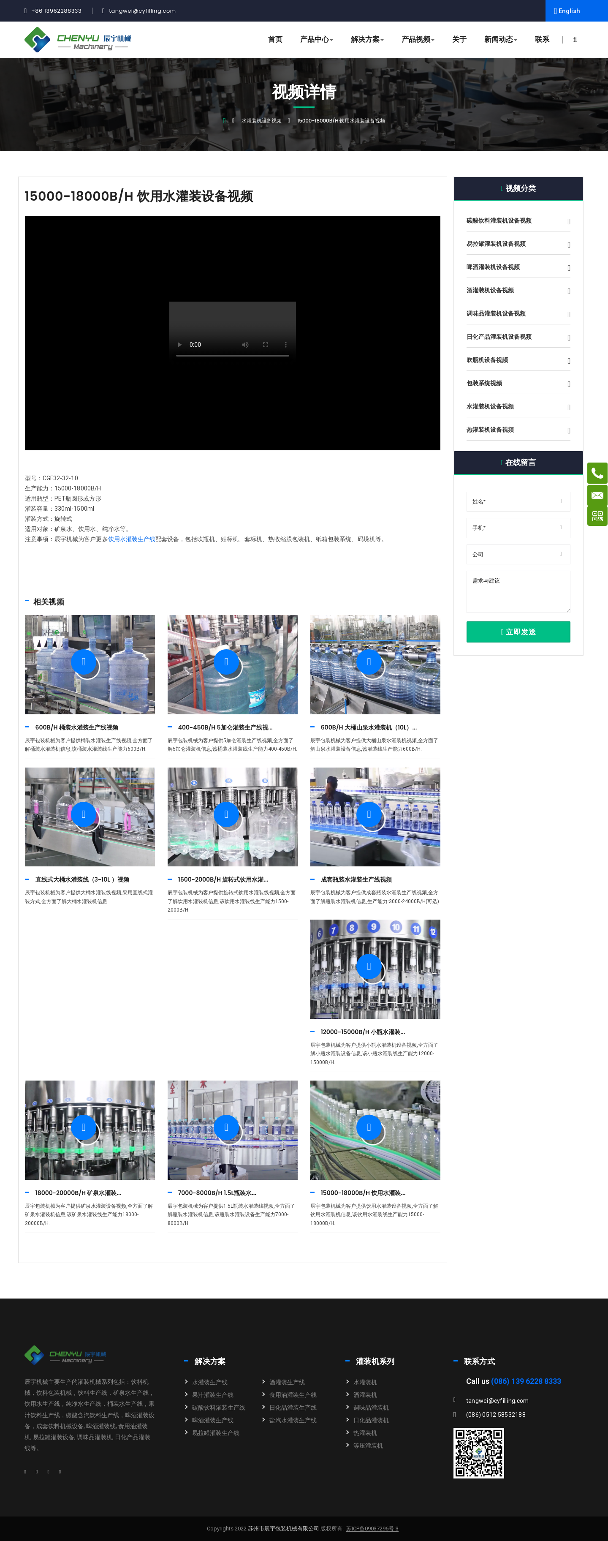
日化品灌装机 (371, 1420)
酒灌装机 (365, 1394)
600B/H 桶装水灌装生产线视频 (76, 727)
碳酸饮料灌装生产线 (218, 1407)
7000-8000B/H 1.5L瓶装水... (217, 1193)
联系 (542, 39)
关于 (459, 39)
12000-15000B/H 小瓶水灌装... (363, 1032)
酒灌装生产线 (287, 1382)
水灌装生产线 (210, 1382)
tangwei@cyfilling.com (142, 11)
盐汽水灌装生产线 (293, 1420)
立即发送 (518, 632)
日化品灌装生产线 (293, 1407)
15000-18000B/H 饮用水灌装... (363, 1193)
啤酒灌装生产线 (212, 1420)
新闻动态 (500, 39)
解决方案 (367, 39)
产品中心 (316, 39)
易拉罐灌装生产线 (215, 1432)
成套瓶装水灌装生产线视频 (356, 879)
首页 (275, 39)
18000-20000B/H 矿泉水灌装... (78, 1193)
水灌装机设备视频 (262, 120)
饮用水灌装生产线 (132, 539)
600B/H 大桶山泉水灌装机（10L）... (369, 727)
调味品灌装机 (371, 1407)
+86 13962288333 (56, 11)
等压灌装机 (368, 1445)
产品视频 (418, 39)
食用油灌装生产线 (293, 1394)
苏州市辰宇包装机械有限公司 (283, 1528)
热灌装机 (365, 1432)
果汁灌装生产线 (212, 1394)
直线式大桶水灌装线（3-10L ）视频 (82, 879)
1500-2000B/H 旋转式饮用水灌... (223, 879)
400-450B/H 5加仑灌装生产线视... (225, 727)
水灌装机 (365, 1382)
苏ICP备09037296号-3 (372, 1529)
